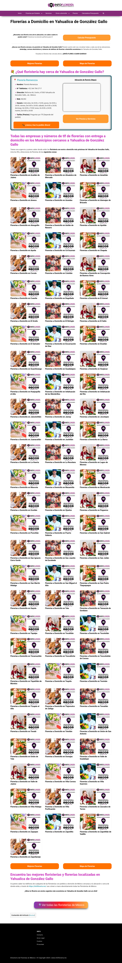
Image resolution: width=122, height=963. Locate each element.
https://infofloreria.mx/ (37, 886)
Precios (75, 13)
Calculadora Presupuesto (90, 13)
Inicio (19, 13)
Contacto (40, 933)
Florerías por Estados (33, 13)
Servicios (49, 13)
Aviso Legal (41, 937)
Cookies (39, 940)
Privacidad (40, 943)
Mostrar (31, 914)
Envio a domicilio (61, 13)
